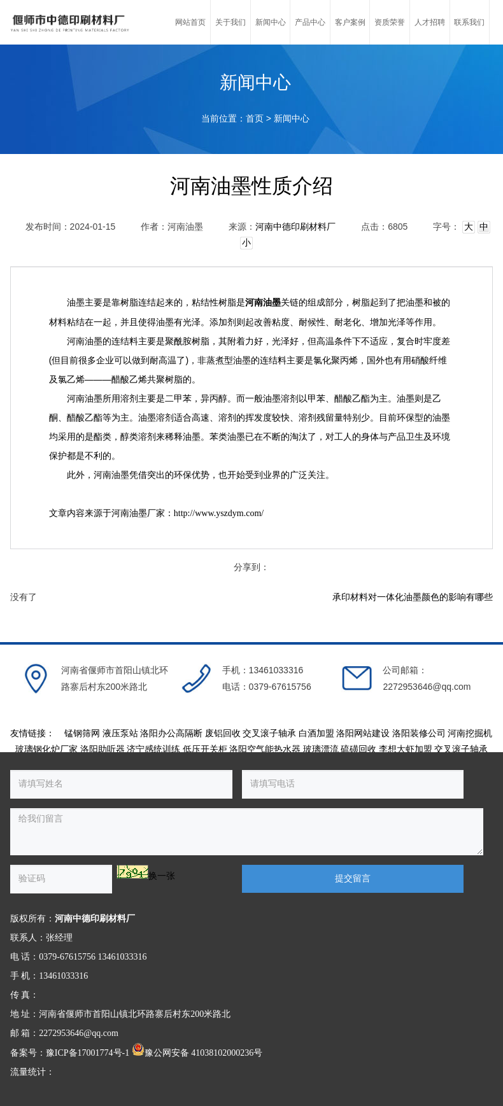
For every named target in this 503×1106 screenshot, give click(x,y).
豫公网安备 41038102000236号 (197, 1053)
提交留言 (353, 878)
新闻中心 (291, 118)
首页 (255, 118)
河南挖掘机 (470, 733)
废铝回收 (223, 733)
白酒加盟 (316, 733)
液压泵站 (120, 733)
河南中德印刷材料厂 (295, 227)
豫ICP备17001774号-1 (87, 1053)
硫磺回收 (358, 749)
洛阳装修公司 (419, 733)
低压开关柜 (205, 749)
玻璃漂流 (321, 749)
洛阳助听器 (102, 749)
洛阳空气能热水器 (265, 749)
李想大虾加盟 (405, 749)
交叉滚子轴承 (269, 733)
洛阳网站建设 (363, 733)
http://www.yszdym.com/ (219, 513)
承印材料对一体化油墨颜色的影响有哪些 (412, 597)
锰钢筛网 (82, 733)
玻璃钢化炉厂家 (46, 749)
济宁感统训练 (153, 749)
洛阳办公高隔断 (171, 733)
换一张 (161, 876)
